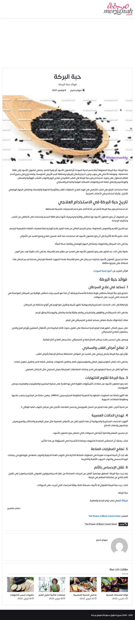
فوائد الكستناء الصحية (117, 594)
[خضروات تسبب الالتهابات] (20, 583)
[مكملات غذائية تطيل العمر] (51, 583)
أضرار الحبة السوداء (102, 271)
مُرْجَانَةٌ (125, 501)
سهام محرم (76, 90)
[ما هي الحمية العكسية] (83, 583)
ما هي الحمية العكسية (85, 594)
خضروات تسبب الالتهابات (22, 594)
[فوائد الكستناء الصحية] (114, 583)
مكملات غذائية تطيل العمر (52, 594)
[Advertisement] (67, 44)
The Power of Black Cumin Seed (104, 516)
